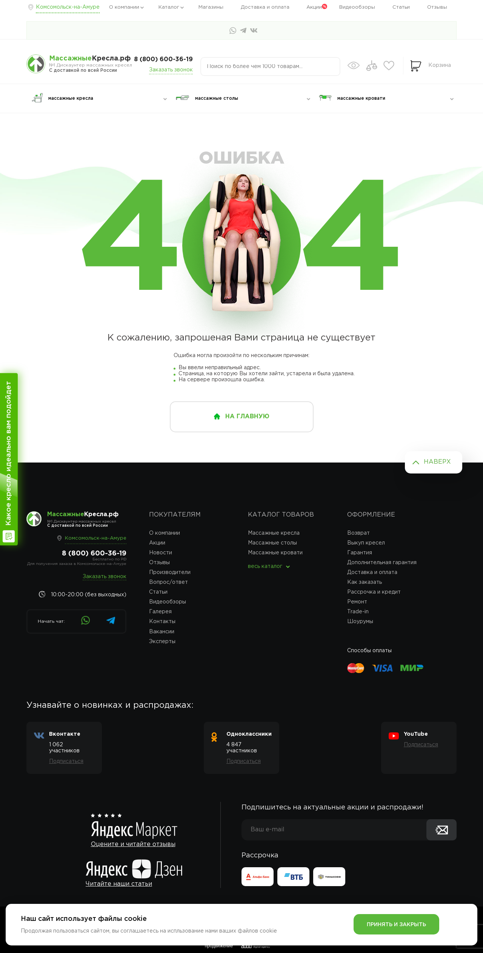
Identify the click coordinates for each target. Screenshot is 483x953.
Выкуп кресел (366, 543)
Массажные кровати (275, 553)
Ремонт (357, 602)
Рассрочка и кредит (374, 592)
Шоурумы (360, 621)
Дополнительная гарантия (382, 562)
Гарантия (359, 553)
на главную (247, 416)
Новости (160, 553)
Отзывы (437, 7)
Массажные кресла (274, 533)
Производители (170, 572)
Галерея (160, 612)
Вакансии (161, 632)
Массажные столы (272, 543)
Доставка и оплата (265, 7)
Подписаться (66, 761)
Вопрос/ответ (168, 582)
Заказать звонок (171, 70)
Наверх (437, 462)
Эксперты (162, 641)
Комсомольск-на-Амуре (68, 7)
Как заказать (364, 582)
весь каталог (265, 566)
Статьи (401, 7)
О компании (124, 7)
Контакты (162, 621)
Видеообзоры (357, 7)
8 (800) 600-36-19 (163, 59)
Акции (314, 7)
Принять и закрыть (396, 924)
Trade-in (358, 612)
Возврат (358, 533)
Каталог (168, 7)
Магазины (210, 7)
